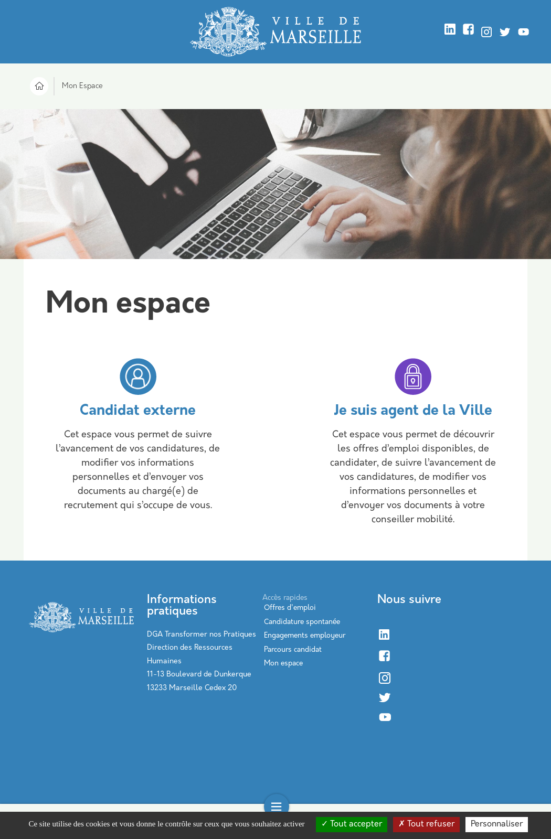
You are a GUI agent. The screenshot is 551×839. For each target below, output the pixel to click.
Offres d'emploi (290, 608)
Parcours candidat (293, 650)
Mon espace (283, 663)
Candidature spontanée (302, 622)
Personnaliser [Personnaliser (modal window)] (497, 824)
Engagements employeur (304, 635)
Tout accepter (351, 824)
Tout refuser (426, 824)
